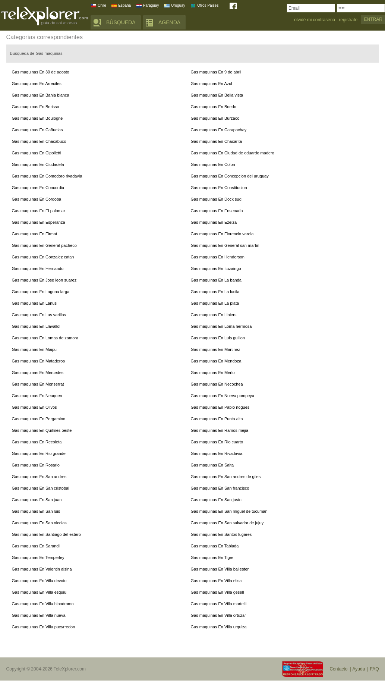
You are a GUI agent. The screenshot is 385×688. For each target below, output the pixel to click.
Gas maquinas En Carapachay (219, 130)
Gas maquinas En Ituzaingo (216, 268)
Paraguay (151, 5)
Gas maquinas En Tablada (215, 546)
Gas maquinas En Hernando (38, 268)
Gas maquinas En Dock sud (216, 199)
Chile (102, 5)
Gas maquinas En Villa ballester (220, 569)
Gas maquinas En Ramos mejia (220, 430)
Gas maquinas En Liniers (214, 314)
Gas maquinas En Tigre (212, 557)
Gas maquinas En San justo (216, 499)
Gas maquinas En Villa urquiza (219, 627)
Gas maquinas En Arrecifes (36, 83)
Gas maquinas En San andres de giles (226, 476)
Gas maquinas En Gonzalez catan (43, 257)
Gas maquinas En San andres (39, 476)
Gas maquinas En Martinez (215, 349)
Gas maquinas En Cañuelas (37, 130)
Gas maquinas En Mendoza (216, 361)
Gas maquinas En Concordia (38, 187)
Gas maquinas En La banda (216, 280)
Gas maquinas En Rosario (36, 465)
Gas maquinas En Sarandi (36, 546)
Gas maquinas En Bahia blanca (40, 95)
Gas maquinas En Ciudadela (38, 164)
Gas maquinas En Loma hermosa (221, 326)
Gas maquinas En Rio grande (39, 453)
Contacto (338, 669)
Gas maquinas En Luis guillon (218, 338)
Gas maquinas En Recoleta (37, 442)
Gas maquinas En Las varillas (39, 314)
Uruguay (178, 5)
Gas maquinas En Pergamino (39, 419)
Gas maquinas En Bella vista (217, 95)
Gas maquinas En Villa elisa (216, 580)
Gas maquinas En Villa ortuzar (218, 615)
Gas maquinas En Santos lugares (221, 534)
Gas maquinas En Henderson (217, 257)
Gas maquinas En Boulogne (37, 118)
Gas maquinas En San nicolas (39, 523)
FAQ (374, 669)
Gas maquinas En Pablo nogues (220, 407)
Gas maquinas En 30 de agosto (40, 72)
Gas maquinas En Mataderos (38, 361)
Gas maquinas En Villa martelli (219, 603)
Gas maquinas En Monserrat (38, 384)
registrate (348, 20)
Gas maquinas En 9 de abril (216, 72)
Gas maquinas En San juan (37, 499)
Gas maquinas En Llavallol (36, 326)
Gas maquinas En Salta (212, 465)
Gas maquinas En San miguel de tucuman (229, 511)
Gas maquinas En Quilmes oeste (42, 430)
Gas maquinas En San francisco (220, 488)
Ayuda (359, 669)
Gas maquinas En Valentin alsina (42, 569)
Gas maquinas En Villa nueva (39, 615)
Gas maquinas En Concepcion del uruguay (230, 176)
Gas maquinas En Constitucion (219, 187)
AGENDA (169, 22)
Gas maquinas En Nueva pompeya (223, 395)
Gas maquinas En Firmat (34, 234)
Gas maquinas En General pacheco (44, 245)
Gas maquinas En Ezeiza (214, 222)
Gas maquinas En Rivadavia (217, 453)
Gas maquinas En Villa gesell (217, 592)
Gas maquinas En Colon (213, 164)
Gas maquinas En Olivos (34, 407)
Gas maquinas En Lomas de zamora (45, 338)
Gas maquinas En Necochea (217, 384)
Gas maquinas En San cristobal (40, 488)
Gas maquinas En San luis (36, 511)
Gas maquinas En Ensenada (217, 210)
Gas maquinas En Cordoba (36, 199)
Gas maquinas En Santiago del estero (46, 534)
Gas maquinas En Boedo (213, 106)
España (124, 5)
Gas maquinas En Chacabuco (39, 141)
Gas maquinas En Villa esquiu (39, 592)
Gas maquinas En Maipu (34, 349)
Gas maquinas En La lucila (215, 291)
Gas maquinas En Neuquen (37, 395)
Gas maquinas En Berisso (35, 106)
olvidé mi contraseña (314, 20)
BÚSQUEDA (121, 22)
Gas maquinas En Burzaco (215, 118)
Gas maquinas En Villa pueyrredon (43, 627)
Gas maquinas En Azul (211, 83)
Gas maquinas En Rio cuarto (217, 442)
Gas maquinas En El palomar (38, 210)
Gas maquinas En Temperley (38, 557)
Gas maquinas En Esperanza (38, 222)
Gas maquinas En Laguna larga (41, 291)
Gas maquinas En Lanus (34, 303)
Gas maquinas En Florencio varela (222, 234)
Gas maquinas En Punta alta (217, 419)
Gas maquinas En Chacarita (216, 141)
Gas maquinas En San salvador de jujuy (227, 523)
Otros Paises (207, 5)
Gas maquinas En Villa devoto (39, 580)
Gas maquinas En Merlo (213, 372)
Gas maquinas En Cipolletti (36, 153)
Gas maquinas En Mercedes (38, 372)
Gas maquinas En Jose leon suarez (44, 280)
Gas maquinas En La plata (215, 303)
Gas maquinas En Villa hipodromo (43, 603)
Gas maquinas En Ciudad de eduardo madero (232, 153)
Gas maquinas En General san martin (225, 245)
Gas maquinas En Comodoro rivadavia (47, 176)
